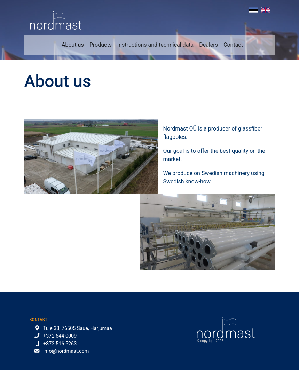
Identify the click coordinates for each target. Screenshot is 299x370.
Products (100, 44)
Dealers (208, 44)
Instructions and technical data (155, 44)
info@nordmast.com (66, 351)
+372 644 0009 (60, 336)
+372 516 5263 (60, 344)
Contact (233, 44)
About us (73, 44)
